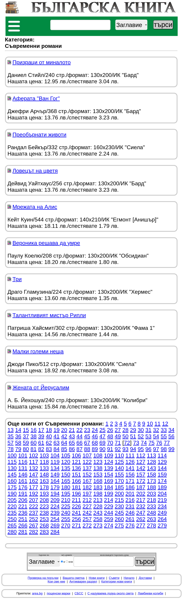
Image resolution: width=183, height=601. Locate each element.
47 (102, 436)
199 (108, 494)
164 (55, 481)
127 (140, 462)
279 (162, 525)
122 (87, 462)
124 (108, 462)
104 (55, 455)
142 (140, 468)
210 (65, 500)
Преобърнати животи (39, 134)
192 (33, 494)
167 (87, 481)
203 (151, 494)
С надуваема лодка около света (110, 593)
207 (33, 500)
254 (55, 519)
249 (162, 513)
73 (136, 443)
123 (97, 462)
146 (22, 474)
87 (79, 449)
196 (76, 494)
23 (87, 430)
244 (108, 513)
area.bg (37, 593)
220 (12, 506)
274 (108, 525)
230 (119, 506)
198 (97, 494)
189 (162, 487)
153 (97, 474)
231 (130, 506)
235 (12, 513)
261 (130, 519)
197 (87, 494)
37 (26, 436)
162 (33, 481)
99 (171, 449)
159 (162, 474)
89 (95, 449)
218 (151, 500)
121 (76, 462)
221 (22, 506)
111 (130, 455)
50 (125, 436)
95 (141, 449)
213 (97, 500)
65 (72, 443)
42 (64, 436)
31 (148, 430)
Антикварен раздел (83, 581)
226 (76, 506)
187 (140, 487)
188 (151, 487)
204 (162, 494)
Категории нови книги (116, 581)
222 (33, 506)
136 (76, 468)
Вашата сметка (73, 578)
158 (151, 474)
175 (12, 487)
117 (33, 462)
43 (72, 436)
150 (65, 474)
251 (22, 519)
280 (12, 532)
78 (11, 449)
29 (133, 430)
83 (49, 449)
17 (41, 430)
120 (65, 462)
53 (148, 436)
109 (108, 455)
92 (118, 449)
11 (157, 424)
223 (44, 506)
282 (33, 532)
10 (150, 424)
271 (76, 525)
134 (55, 468)
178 (44, 487)
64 (64, 443)
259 (108, 519)
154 (108, 474)
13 (11, 430)
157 (140, 474)
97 (156, 449)
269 (55, 525)
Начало (129, 578)
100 (12, 455)
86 (72, 449)
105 (65, 455)
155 (119, 474)
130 (12, 468)
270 (65, 525)
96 (148, 449)
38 (33, 436)
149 (55, 474)
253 (44, 519)
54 (156, 436)
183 (97, 487)
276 (130, 525)
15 (26, 430)
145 (12, 474)
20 (64, 430)
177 (33, 487)
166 (76, 481)
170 (119, 481)
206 (22, 500)
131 (22, 468)
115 (12, 462)
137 (87, 468)
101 (22, 455)
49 (118, 436)
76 (159, 443)
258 (97, 519)
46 (95, 436)
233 (151, 506)
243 (97, 513)
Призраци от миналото (41, 62)
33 (164, 430)
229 (108, 506)
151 (76, 474)
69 (102, 443)
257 (87, 519)
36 (18, 436)
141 (130, 468)
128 (151, 462)
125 (119, 462)
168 (97, 481)
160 (12, 481)
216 (130, 500)
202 (140, 494)
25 (102, 430)
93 (125, 449)
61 (41, 443)
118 (44, 462)
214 (108, 500)
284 (55, 532)
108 (97, 455)
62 (49, 443)
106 (76, 455)
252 (33, 519)
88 (87, 449)
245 (119, 513)
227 (87, 506)
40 (49, 436)
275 (119, 525)
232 (140, 506)
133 (44, 468)
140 (119, 468)
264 (162, 519)
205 (12, 500)
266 (22, 525)
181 (76, 487)
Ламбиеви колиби (150, 593)
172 (140, 481)
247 (140, 513)
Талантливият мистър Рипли (49, 315)
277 (140, 525)
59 (26, 443)
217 (140, 500)
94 (133, 449)
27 (118, 430)
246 (130, 513)
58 (18, 443)
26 (110, 430)
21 (72, 430)
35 (11, 436)
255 (65, 519)
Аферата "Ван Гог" (36, 98)
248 (151, 513)
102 (33, 455)
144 (162, 468)
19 (56, 430)
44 (79, 436)
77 (167, 443)
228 (97, 506)
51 (133, 436)
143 (151, 468)
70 (110, 443)
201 (130, 494)
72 (127, 443)
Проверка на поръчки (43, 578)
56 (171, 436)
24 (95, 430)
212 (87, 500)
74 (144, 443)
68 (95, 443)
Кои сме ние (56, 581)
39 (41, 436)
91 (110, 449)
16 (33, 430)
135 (65, 468)
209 (55, 500)
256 (76, 519)
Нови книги (96, 578)
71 (118, 443)
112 (140, 455)
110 (119, 455)
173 (151, 481)
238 (44, 513)
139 (108, 468)
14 (18, 430)
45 (87, 436)
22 (79, 430)
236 (22, 513)
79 (18, 449)
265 (12, 525)
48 (110, 436)
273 (97, 525)
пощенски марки (58, 593)
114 (162, 455)
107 (87, 455)
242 (87, 513)
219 (162, 500)
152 (87, 474)
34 (171, 430)
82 (41, 449)
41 (56, 436)
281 (22, 532)
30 (141, 430)
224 (55, 506)
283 (44, 532)
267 (33, 525)
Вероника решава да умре (46, 243)
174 (162, 481)
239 (55, 513)
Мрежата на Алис (34, 207)
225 (65, 506)
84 (56, 449)
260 (119, 519)
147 (33, 474)
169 (108, 481)
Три (17, 279)
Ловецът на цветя (35, 171)
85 (64, 449)
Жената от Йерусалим (40, 387)
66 (79, 443)
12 (165, 424)
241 (76, 513)
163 (44, 481)
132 (33, 468)
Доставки (145, 578)
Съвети (114, 578)
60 (33, 443)
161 (22, 481)
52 (141, 436)
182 (87, 487)
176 (22, 487)
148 (44, 474)
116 (22, 462)
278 (151, 525)
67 (87, 443)
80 (26, 449)
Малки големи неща (38, 351)
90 (102, 449)
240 (65, 513)
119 (55, 462)
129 (162, 462)
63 (56, 443)
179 (55, 487)
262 (140, 519)
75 (151, 443)
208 (44, 500)
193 (44, 494)
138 (97, 468)
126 (130, 462)
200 (119, 494)
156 (130, 474)
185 (119, 487)
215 (119, 500)
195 (65, 494)
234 (162, 506)
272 (87, 525)
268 (44, 525)
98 (164, 449)
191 (22, 494)
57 (11, 443)
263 (151, 519)
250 (12, 519)
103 (44, 455)
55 (164, 436)
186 (130, 487)
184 (108, 487)
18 (49, 430)
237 (33, 513)
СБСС (79, 593)
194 (55, 494)
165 (65, 481)
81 (33, 449)
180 (65, 487)
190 (12, 494)
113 (151, 455)
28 (125, 430)
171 (130, 481)
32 (156, 430)
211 (76, 500)
